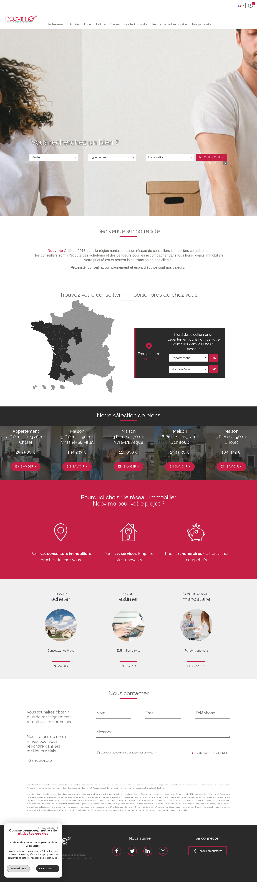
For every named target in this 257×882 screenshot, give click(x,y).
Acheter (74, 24)
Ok (213, 358)
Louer (88, 24)
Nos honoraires (68, 858)
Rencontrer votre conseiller (170, 24)
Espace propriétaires (207, 851)
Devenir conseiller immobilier (129, 24)
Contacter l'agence (210, 753)
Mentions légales (50, 858)
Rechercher (211, 157)
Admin (88, 858)
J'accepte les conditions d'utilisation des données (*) (128, 752)
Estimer (101, 24)
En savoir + (25, 466)
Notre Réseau (56, 24)
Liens (79, 858)
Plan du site (34, 858)
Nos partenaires (202, 24)
